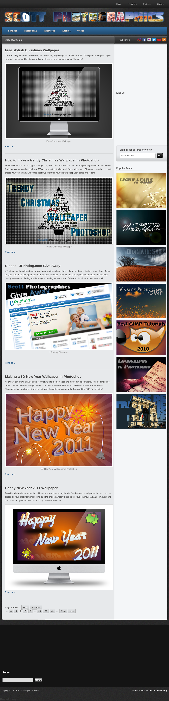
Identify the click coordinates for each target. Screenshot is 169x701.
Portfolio (147, 4)
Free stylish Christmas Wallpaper (32, 50)
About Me (132, 4)
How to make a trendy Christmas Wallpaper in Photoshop (52, 160)
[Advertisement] (25, 650)
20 (39, 611)
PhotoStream (30, 31)
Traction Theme (137, 690)
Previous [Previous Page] (36, 607)
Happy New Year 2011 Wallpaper (31, 488)
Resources (49, 31)
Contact (160, 4)
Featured (12, 31)
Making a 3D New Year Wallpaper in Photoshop (43, 376)
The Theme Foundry (157, 690)
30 (46, 611)
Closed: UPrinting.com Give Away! (33, 266)
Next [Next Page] (63, 611)
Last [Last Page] (72, 611)
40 (52, 611)
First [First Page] (25, 607)
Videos (80, 31)
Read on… (10, 146)
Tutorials (66, 31)
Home (118, 4)
